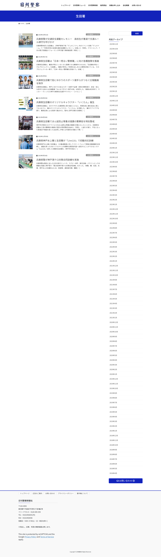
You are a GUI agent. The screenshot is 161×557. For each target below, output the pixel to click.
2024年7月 (113, 119)
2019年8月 (113, 398)
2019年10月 (114, 388)
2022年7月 (113, 233)
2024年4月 (113, 134)
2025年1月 (113, 91)
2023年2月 (113, 200)
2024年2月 (113, 143)
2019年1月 (113, 431)
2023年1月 (113, 204)
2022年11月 (114, 214)
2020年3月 (113, 365)
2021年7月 (113, 289)
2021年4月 (113, 303)
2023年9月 (113, 166)
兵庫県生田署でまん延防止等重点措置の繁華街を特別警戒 (65, 121)
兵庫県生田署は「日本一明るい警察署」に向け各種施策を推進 (67, 61)
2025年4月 (113, 77)
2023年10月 (114, 162)
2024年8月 (113, 115)
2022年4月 (113, 247)
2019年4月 (113, 416)
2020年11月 (114, 327)
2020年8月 (113, 341)
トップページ (25, 493)
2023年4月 (113, 190)
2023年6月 (113, 181)
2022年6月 (113, 237)
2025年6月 (113, 67)
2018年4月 (113, 473)
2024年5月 (113, 129)
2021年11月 (114, 270)
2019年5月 (113, 412)
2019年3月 (113, 421)
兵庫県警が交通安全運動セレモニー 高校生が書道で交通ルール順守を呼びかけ (67, 40)
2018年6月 (113, 464)
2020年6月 (113, 350)
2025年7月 (113, 63)
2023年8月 (113, 171)
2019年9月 (113, 393)
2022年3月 (113, 251)
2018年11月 (114, 440)
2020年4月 (113, 360)
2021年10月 (114, 275)
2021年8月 (113, 284)
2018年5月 (113, 468)
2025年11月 (114, 44)
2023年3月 (113, 195)
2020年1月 (113, 374)
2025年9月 (113, 53)
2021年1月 (113, 317)
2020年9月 (113, 336)
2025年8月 (113, 58)
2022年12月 (114, 209)
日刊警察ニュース (93, 34)
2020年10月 (114, 332)
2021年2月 (113, 313)
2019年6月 (113, 407)
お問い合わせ (50, 493)
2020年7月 (113, 346)
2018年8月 (113, 454)
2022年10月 (114, 218)
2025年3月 (113, 82)
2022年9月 (113, 223)
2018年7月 (113, 459)
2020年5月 (113, 355)
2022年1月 (113, 261)
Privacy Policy (30, 536)
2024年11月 (114, 101)
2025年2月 (113, 86)
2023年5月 (113, 185)
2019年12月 (114, 379)
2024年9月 (113, 110)
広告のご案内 (37, 493)
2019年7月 (113, 402)
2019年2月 (113, 426)
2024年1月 (113, 148)
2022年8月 (113, 228)
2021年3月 (113, 308)
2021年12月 (114, 266)
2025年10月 (114, 49)
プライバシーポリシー (66, 493)
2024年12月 (114, 96)
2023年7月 (113, 176)
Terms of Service (47, 536)
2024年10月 (114, 105)
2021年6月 (113, 294)
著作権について (82, 493)
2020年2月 (113, 369)
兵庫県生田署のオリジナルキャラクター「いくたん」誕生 (65, 102)
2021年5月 (113, 299)
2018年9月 (113, 450)
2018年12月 (114, 435)
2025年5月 (113, 72)
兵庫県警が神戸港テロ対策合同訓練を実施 (57, 159)
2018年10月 (114, 445)
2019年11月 (114, 384)
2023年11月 (114, 157)
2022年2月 (113, 256)
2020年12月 (114, 322)
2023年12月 (114, 152)
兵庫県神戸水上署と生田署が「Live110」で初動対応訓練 (64, 140)
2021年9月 (113, 280)
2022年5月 (113, 242)
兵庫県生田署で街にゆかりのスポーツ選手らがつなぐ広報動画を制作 (67, 81)
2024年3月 (113, 138)
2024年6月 (113, 124)
